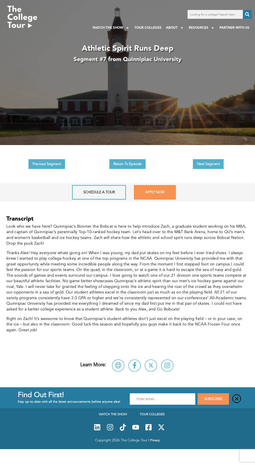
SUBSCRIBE (213, 399)
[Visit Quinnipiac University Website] (118, 365)
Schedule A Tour (99, 192)
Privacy (155, 440)
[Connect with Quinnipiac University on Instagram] (167, 365)
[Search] (247, 14)
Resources (202, 27)
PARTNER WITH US (234, 27)
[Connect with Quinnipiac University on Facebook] (134, 365)
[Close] (236, 399)
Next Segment (208, 164)
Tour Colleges (148, 27)
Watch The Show (111, 27)
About (175, 27)
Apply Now (155, 192)
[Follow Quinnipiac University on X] (151, 365)
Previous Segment (46, 164)
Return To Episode (127, 164)
